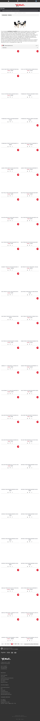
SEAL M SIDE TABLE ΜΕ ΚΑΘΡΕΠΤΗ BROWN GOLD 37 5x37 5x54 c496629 (30, 415)
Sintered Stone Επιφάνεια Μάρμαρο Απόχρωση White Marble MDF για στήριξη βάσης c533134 (30, 538)
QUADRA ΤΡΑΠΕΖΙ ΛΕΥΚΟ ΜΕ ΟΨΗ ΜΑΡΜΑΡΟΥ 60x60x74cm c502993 (30, 143)
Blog (1, 688)
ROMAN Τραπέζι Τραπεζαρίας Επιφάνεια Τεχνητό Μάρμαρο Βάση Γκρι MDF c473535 (30, 341)
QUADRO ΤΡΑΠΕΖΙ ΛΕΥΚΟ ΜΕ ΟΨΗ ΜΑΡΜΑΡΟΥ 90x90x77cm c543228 (30, 168)
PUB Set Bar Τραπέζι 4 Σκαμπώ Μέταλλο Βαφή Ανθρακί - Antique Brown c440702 (10, 69)
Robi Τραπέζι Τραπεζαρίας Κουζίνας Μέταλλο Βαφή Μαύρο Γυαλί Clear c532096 (30, 291)
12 (18, 644)
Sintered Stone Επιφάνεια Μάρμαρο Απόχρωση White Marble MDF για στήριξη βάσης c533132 (10, 538)
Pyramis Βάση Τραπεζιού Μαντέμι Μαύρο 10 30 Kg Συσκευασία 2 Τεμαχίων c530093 (10, 143)
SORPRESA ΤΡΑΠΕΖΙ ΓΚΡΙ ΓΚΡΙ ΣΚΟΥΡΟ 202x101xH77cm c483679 (30, 612)
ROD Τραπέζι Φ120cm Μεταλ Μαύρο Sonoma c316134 (10, 341)
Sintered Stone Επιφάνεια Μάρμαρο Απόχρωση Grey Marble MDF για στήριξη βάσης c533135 (10, 489)
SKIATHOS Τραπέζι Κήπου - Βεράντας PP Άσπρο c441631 (10, 612)
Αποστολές (3, 676)
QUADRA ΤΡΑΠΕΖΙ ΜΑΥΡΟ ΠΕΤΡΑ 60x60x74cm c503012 (10, 168)
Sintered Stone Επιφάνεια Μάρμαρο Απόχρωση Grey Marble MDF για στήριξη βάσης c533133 (30, 464)
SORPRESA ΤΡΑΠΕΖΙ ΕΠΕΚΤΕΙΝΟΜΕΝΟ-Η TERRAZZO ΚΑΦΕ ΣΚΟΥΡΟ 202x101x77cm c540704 (10, 637)
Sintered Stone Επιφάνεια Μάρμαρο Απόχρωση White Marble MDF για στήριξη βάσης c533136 (10, 563)
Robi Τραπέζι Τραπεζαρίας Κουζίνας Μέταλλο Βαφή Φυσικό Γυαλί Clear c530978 (10, 316)
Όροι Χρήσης (3, 680)
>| (21, 644)
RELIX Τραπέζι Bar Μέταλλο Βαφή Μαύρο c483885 (30, 217)
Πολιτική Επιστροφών (5, 679)
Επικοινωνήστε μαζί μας (5, 687)
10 (15, 644)
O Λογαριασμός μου (4, 691)
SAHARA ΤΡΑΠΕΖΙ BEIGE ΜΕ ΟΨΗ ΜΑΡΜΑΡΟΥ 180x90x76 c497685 (30, 365)
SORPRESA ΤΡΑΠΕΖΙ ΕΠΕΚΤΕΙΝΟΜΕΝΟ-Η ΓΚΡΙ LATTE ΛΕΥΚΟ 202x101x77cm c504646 (30, 637)
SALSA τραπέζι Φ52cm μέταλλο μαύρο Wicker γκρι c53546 (30, 390)
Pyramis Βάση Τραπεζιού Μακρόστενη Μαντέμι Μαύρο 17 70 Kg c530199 (30, 118)
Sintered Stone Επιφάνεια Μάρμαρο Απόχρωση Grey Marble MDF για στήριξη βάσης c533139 (30, 489)
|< (2, 644)
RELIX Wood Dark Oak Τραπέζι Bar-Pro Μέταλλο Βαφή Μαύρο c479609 (10, 217)
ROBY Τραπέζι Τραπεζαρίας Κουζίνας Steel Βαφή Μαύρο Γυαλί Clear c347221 (30, 316)
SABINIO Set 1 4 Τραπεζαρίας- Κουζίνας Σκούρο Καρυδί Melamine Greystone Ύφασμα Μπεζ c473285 (10, 365)
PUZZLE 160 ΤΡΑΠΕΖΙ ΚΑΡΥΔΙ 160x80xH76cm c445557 (30, 69)
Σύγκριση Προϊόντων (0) (9, 45)
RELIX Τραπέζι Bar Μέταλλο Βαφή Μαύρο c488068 (10, 242)
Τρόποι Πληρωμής (4, 675)
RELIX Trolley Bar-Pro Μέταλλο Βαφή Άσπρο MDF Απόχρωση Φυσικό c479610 (10, 192)
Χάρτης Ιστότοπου (4, 682)
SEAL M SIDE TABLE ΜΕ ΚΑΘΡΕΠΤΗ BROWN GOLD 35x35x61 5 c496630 (10, 415)
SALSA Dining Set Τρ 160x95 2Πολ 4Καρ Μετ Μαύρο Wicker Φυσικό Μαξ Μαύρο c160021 (10, 390)
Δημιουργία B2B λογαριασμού (6, 694)
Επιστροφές (3, 690)
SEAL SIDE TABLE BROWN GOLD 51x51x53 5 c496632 (10, 464)
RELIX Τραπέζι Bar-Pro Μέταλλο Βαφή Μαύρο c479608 (30, 242)
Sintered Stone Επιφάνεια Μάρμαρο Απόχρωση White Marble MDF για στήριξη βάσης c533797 (30, 563)
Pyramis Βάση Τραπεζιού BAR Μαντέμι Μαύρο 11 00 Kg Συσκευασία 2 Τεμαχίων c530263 (10, 118)
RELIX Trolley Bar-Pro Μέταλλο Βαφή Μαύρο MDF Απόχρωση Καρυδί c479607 (30, 192)
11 (16, 644)
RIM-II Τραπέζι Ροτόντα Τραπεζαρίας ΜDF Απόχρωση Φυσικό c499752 (10, 291)
